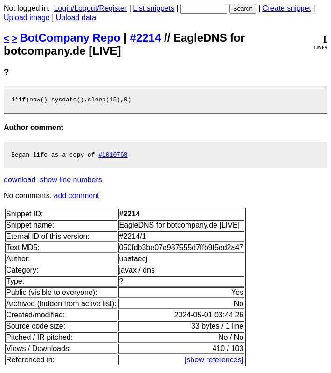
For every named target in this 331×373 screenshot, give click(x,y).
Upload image (27, 18)
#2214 (145, 37)
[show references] (214, 362)
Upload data (76, 18)
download (20, 182)
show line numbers (71, 182)
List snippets (153, 8)
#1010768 (112, 157)
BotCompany (55, 37)
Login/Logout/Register (90, 8)
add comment (76, 198)
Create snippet (286, 8)
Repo (107, 37)
